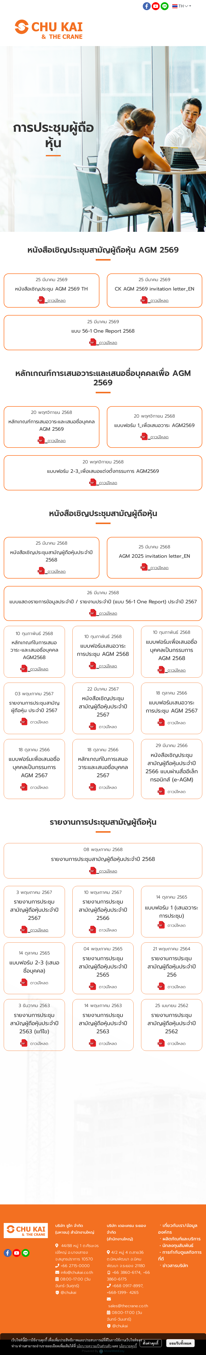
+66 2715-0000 (75, 1266)
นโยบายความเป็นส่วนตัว (94, 1346)
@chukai (65, 1293)
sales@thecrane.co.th (128, 1306)
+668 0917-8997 (127, 1286)
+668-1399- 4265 (123, 1293)
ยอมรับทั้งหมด (180, 1343)
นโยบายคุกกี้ (128, 1346)
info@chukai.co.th (77, 1272)
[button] (181, 6)
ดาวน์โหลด (57, 301)
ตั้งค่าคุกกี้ (150, 1343)
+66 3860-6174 (126, 1272)
